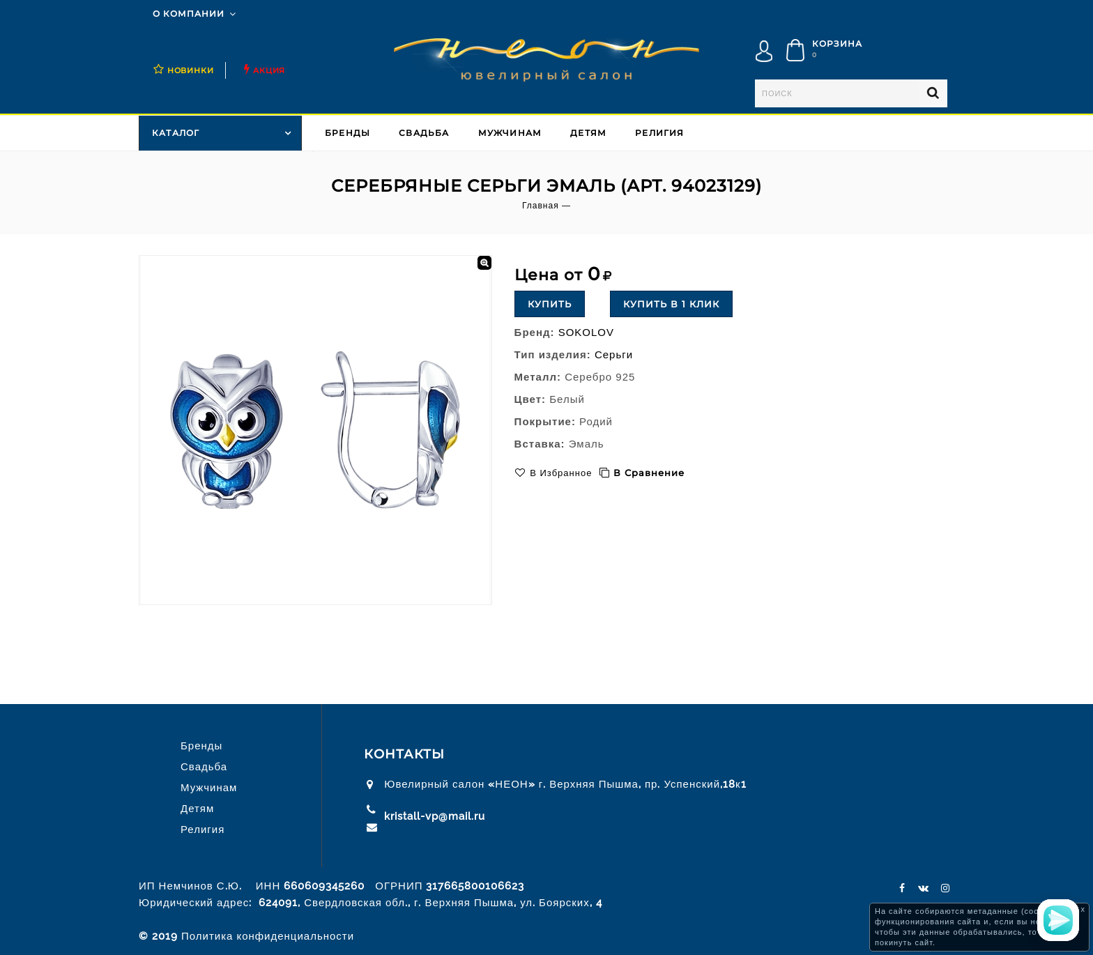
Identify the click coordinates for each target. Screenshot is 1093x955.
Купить (550, 304)
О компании (188, 13)
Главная (540, 206)
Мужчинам (510, 133)
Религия (659, 133)
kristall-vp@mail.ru (434, 816)
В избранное (560, 473)
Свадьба (424, 133)
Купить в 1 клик (671, 304)
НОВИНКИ (190, 70)
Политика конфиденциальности (267, 936)
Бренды (347, 133)
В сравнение (649, 472)
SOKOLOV (586, 332)
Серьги (614, 354)
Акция (269, 70)
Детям (588, 133)
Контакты (404, 754)
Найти (933, 93)
